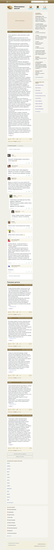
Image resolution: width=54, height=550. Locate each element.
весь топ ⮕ (9, 535)
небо (8, 499)
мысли (8, 497)
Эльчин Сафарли (38, 106)
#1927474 (10, 382)
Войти (9, 1)
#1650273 (10, 317)
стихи (8, 477)
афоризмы (9, 488)
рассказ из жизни (25, 31)
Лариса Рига (20, 195)
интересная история (24, 382)
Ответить (10, 162)
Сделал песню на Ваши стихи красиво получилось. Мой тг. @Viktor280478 (40, 53)
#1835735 (10, 349)
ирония (8, 468)
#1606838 (10, 415)
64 (10, 139)
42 (10, 375)
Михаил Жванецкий (39, 108)
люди (8, 474)
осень (8, 480)
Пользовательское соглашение (13, 543)
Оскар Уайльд (38, 98)
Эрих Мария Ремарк (39, 85)
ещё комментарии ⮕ (39, 77)
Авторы (38, 6)
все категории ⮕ (10, 502)
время (8, 494)
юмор (8, 483)
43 (10, 409)
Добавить (45, 6)
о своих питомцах (28, 415)
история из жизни (28, 349)
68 (10, 312)
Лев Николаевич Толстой (40, 95)
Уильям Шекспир (38, 93)
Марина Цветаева (38, 103)
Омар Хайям (37, 90)
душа (8, 471)
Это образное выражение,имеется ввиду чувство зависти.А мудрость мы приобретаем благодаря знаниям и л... (41, 66)
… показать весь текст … (13, 306)
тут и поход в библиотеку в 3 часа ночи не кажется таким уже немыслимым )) (41, 38)
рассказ (30, 31)
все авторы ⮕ (37, 111)
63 (10, 343)
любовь (8, 466)
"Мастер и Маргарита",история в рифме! (39, 73)
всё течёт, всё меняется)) (40, 32)
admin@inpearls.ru (42, 546)
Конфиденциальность (12, 545)
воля (8, 491)
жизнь (8, 463)
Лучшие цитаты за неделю (20, 454)
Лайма (23, 211)
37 (10, 448)
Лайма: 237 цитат (20, 456)
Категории (31, 6)
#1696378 (10, 31)
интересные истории (28, 317)
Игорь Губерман (38, 101)
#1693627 (10, 284)
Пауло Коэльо (38, 87)
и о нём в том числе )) (39, 48)
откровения (26, 284)
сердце (8, 485)
